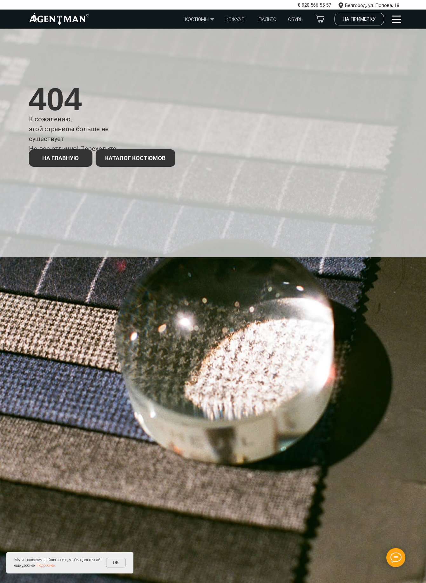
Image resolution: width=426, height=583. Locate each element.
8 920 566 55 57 (314, 5)
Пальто (267, 19)
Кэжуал (235, 19)
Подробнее (46, 565)
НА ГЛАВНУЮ (60, 158)
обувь (295, 19)
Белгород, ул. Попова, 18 (372, 5)
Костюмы (197, 19)
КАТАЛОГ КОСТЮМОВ (135, 158)
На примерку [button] (359, 19)
